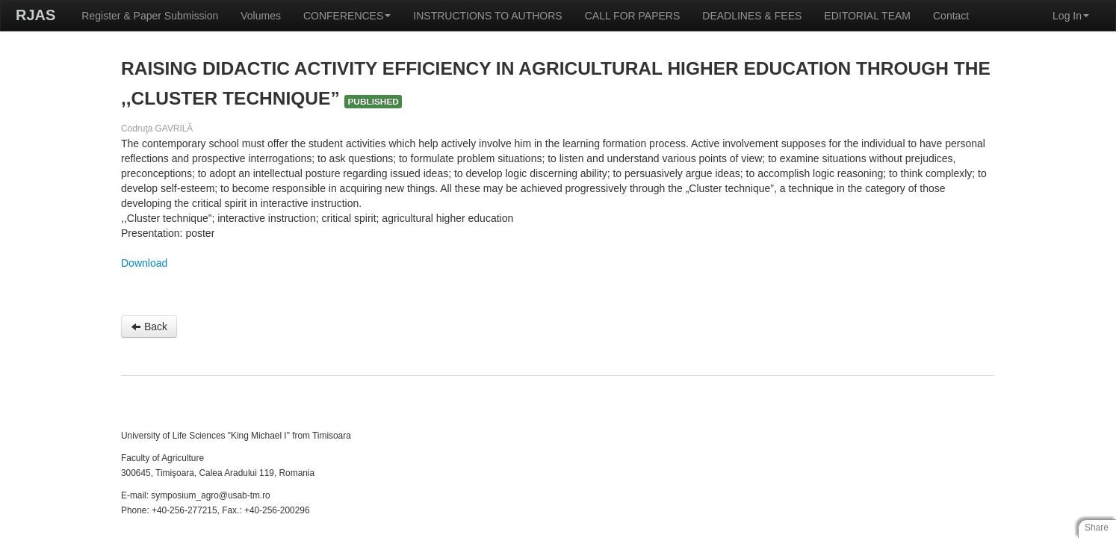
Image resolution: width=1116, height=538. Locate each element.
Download (144, 263)
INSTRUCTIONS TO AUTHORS (487, 16)
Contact (951, 16)
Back (149, 327)
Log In (1071, 16)
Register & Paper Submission (149, 16)
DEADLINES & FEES (752, 16)
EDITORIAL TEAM (867, 16)
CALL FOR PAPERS (633, 16)
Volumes (261, 16)
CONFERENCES (347, 16)
